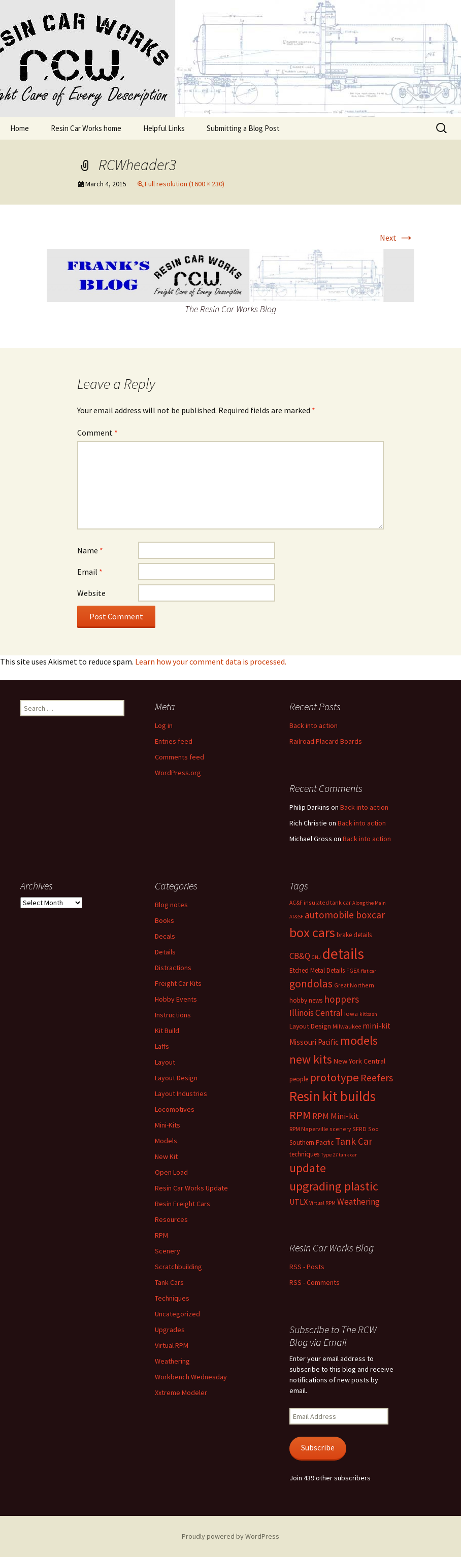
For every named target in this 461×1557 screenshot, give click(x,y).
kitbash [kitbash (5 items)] (368, 1014)
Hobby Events (176, 999)
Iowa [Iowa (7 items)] (351, 1013)
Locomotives (174, 1109)
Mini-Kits (167, 1125)
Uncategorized (177, 1313)
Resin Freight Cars (182, 1203)
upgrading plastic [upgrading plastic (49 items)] (333, 1186)
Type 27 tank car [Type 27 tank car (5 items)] (339, 1154)
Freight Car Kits (178, 983)
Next (397, 238)
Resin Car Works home (86, 128)
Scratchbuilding (178, 1266)
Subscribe (318, 1447)
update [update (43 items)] (307, 1168)
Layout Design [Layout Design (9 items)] (310, 1026)
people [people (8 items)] (298, 1079)
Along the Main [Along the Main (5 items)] (369, 903)
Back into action (313, 725)
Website (91, 593)
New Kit (166, 1156)
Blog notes (171, 904)
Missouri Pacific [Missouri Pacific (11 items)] (314, 1042)
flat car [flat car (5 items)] (368, 971)
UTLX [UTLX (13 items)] (298, 1202)
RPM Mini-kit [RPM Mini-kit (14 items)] (335, 1116)
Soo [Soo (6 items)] (373, 1129)
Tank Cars (169, 1282)
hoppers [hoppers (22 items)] (341, 999)
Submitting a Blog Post (243, 128)
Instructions (173, 1014)
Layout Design (176, 1077)
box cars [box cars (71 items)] (312, 932)
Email (90, 572)
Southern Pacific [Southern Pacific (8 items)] (311, 1142)
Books (164, 920)
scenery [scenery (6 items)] (340, 1129)
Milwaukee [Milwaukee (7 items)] (347, 1026)
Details (165, 951)
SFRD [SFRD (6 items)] (359, 1129)
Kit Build (167, 1030)
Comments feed (179, 756)
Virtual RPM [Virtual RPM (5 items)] (322, 1203)
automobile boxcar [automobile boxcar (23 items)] (345, 915)
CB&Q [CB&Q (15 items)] (299, 956)
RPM (161, 1235)
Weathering (172, 1361)
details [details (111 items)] (343, 953)
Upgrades (170, 1329)
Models (166, 1140)
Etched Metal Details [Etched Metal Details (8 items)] (317, 970)
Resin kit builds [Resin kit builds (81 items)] (332, 1096)
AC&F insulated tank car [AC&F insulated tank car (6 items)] (320, 902)
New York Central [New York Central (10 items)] (359, 1061)
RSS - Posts (306, 1266)
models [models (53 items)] (359, 1040)
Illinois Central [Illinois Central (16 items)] (316, 1012)
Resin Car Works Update (191, 1187)
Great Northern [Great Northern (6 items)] (354, 985)
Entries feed (173, 741)
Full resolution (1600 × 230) (184, 183)
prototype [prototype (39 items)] (334, 1077)
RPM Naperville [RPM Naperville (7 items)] (308, 1129)
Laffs (162, 1046)
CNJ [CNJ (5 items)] (316, 957)
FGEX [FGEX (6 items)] (352, 970)
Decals (165, 936)
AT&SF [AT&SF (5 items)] (296, 916)
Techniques (172, 1298)
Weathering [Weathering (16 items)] (358, 1201)
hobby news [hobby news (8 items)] (305, 1000)
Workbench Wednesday (191, 1376)
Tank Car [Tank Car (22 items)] (353, 1141)
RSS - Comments (314, 1282)
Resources (171, 1219)
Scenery (167, 1250)
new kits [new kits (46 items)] (310, 1059)
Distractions (173, 967)
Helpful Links (164, 128)
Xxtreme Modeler (181, 1392)
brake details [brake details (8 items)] (354, 935)
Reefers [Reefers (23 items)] (376, 1078)
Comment (97, 432)
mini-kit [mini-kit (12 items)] (376, 1026)
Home (19, 128)
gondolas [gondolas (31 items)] (311, 983)
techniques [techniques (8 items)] (304, 1154)
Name (90, 550)
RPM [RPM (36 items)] (300, 1115)
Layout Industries (181, 1093)
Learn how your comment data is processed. (210, 661)
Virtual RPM (171, 1345)
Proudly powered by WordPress (230, 1536)
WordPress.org (178, 772)
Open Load (171, 1172)
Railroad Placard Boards (325, 741)
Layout (165, 1062)
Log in (164, 725)
